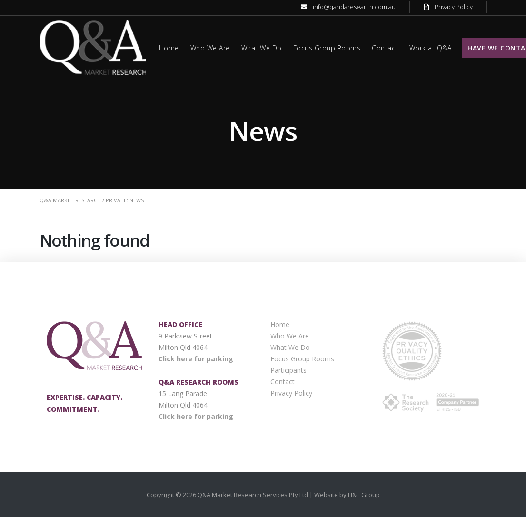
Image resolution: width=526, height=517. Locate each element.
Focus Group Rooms (327, 47)
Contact (385, 47)
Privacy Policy (454, 6)
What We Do (261, 47)
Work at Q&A (430, 47)
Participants (288, 370)
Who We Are (210, 47)
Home (169, 47)
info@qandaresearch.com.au (354, 6)
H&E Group (364, 494)
